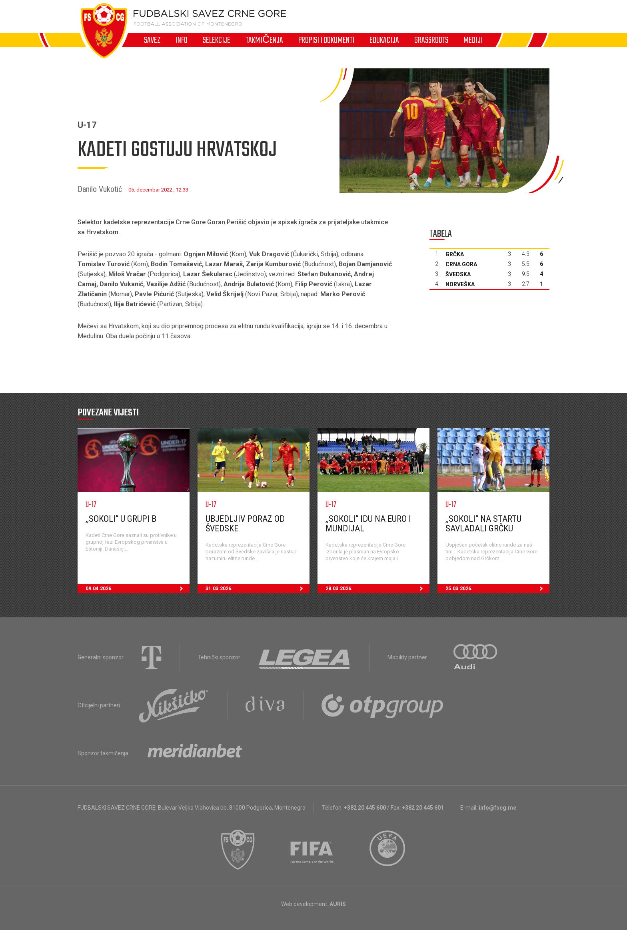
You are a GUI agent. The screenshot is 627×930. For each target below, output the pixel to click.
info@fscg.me (497, 807)
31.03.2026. (258, 588)
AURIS (337, 904)
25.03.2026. (497, 588)
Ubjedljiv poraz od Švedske (245, 523)
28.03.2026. (377, 588)
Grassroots (431, 40)
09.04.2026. (138, 588)
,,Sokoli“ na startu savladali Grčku (483, 523)
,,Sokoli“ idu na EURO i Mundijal (368, 523)
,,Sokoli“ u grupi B (121, 519)
